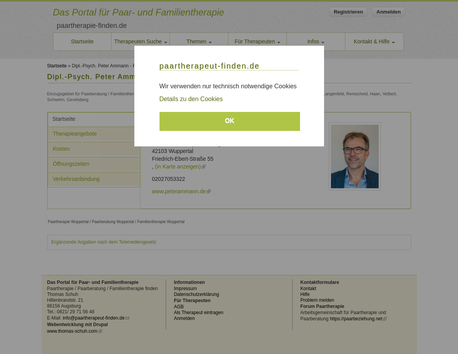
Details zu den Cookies (191, 99)
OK (229, 120)
